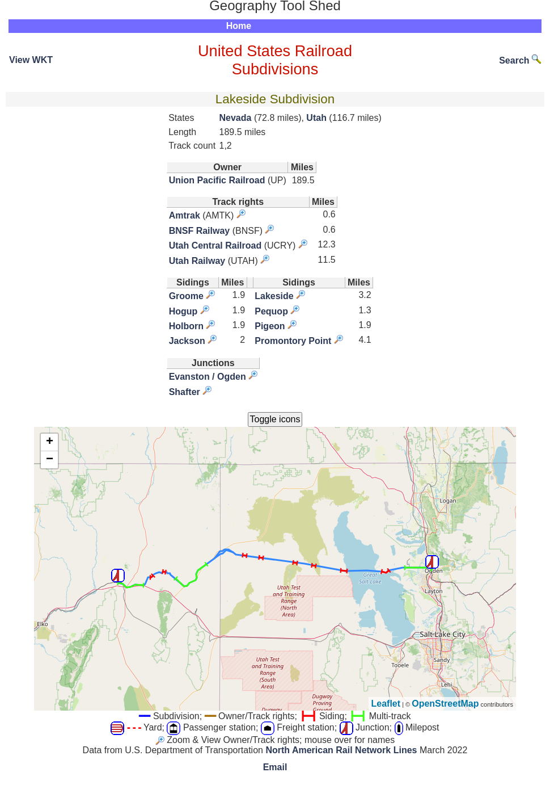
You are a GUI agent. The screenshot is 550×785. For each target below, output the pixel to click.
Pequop (271, 311)
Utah (316, 118)
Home (238, 26)
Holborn (186, 326)
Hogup (183, 311)
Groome (186, 296)
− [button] (49, 459)
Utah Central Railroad (215, 245)
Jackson (187, 341)
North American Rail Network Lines (341, 750)
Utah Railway (197, 261)
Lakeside (274, 296)
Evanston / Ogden (207, 376)
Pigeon (270, 326)
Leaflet (386, 703)
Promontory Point (293, 341)
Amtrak (184, 215)
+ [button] (49, 442)
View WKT (31, 60)
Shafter (184, 392)
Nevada (235, 118)
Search (520, 60)
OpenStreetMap (445, 703)
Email (275, 767)
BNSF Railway (199, 231)
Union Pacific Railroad (217, 180)
